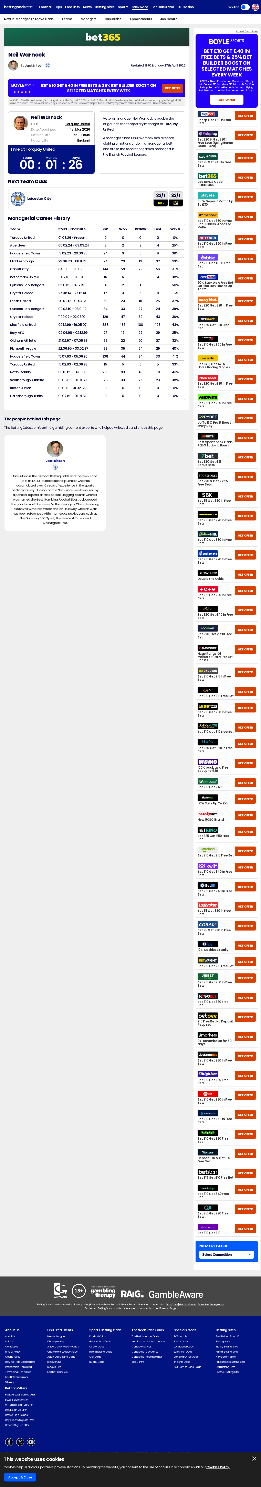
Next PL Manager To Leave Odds (28, 19)
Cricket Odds (96, 1346)
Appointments (140, 19)
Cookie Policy (12, 1356)
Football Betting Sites (227, 1372)
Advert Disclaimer (247, 31)
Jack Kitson (34, 65)
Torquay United (77, 124)
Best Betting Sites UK (227, 1336)
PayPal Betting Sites (227, 1351)
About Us (10, 1336)
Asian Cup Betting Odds (61, 1356)
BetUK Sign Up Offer (16, 1410)
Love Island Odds (184, 1346)
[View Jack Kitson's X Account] (47, 65)
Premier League (56, 1336)
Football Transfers (57, 1372)
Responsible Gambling (18, 1367)
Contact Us (11, 1346)
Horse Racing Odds (100, 1351)
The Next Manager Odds (145, 1336)
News (87, 7)
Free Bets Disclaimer (16, 1377)
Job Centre (168, 19)
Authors (9, 1341)
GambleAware (187, 1304)
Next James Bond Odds (187, 1367)
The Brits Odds (182, 1362)
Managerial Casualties (145, 1351)
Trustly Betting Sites (227, 1346)
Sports (123, 7)
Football (45, 7)
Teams (67, 19)
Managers (88, 19)
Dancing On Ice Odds (186, 1356)
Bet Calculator (163, 7)
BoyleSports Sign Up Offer (19, 1420)
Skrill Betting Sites (225, 1367)
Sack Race (140, 7)
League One (54, 1362)
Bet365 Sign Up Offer (16, 1399)
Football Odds (97, 1336)
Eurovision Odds (183, 1351)
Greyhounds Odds (100, 1341)
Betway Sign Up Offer (17, 1425)
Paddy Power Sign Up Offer (20, 1394)
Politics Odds (181, 1341)
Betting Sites (105, 7)
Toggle (245, 7)
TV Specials (180, 1336)
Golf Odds (95, 1356)
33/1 (160, 195)
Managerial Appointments (147, 1356)
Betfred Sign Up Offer (16, 1415)
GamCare (172, 1304)
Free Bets (72, 7)
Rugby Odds (96, 1362)
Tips (58, 7)
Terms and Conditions (18, 1372)
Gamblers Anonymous (211, 1304)
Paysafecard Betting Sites (230, 1362)
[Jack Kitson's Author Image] (55, 449)
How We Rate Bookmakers (20, 1362)
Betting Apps (223, 1341)
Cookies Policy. (218, 1467)
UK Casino (186, 7)
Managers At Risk (141, 1346)
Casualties (113, 19)
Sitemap (10, 1382)
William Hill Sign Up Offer (19, 1404)
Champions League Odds (62, 1351)
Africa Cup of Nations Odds (63, 1346)
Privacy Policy (12, 1351)
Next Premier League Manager (148, 1341)
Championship (56, 1341)
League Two (54, 1367)
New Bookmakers (226, 1356)
